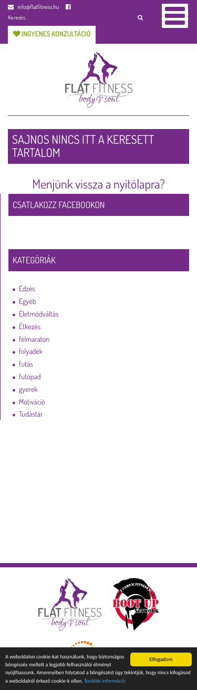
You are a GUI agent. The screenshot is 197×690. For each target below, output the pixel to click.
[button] (140, 17)
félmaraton (34, 339)
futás (26, 364)
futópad (29, 376)
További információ (105, 682)
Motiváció (32, 402)
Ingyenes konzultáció (51, 33)
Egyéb (27, 301)
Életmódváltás (38, 314)
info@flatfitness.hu (33, 7)
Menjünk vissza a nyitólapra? (98, 184)
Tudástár (31, 414)
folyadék (31, 351)
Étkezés (29, 326)
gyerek (28, 389)
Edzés (27, 288)
